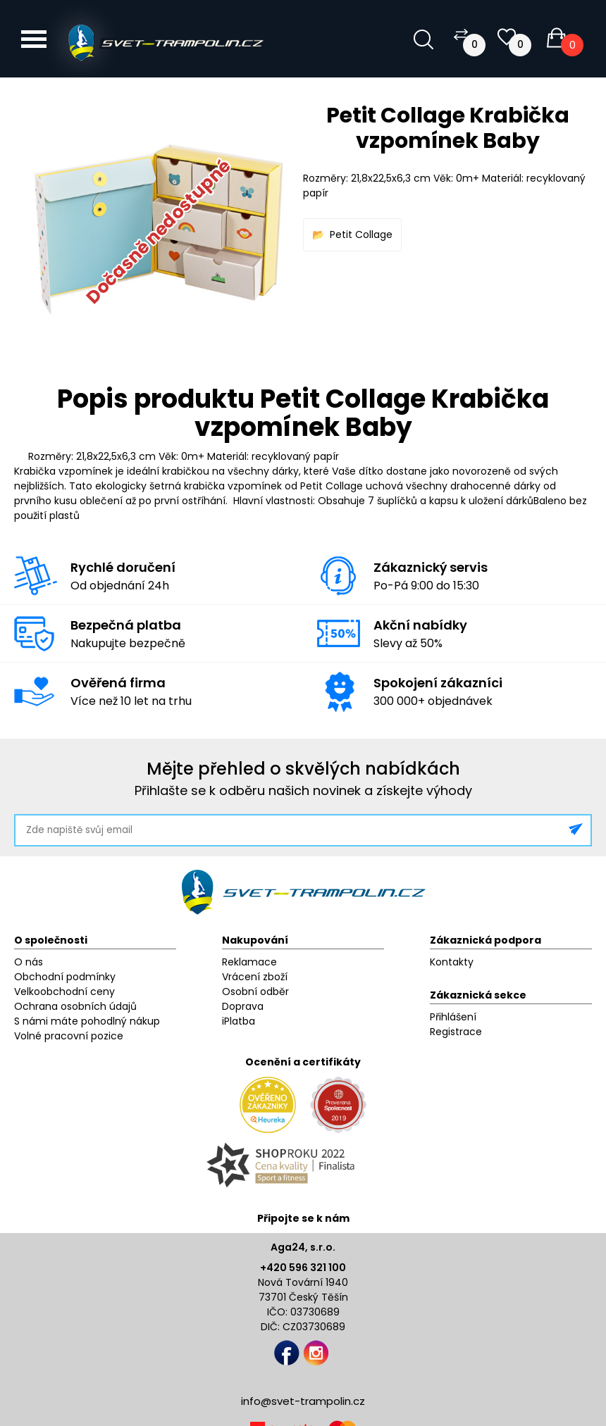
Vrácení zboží (254, 977)
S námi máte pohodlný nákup (87, 1021)
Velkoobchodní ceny (64, 991)
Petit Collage (361, 234)
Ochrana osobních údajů (75, 1006)
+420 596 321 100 (303, 1268)
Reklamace (249, 962)
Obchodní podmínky (65, 977)
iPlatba (238, 1021)
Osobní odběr (255, 991)
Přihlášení (453, 1017)
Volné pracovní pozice (68, 1036)
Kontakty (452, 962)
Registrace (456, 1032)
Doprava (243, 1006)
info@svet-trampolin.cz (303, 1401)
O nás (28, 962)
